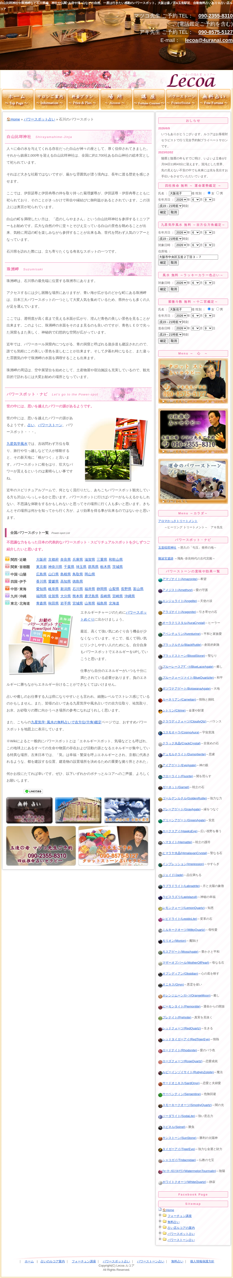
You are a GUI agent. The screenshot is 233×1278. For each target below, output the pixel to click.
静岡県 (102, 589)
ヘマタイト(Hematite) (175, 842)
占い (30, 425)
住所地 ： (164, 251)
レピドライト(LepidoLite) (177, 919)
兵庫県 (77, 559)
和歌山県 (116, 559)
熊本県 (77, 596)
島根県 (65, 574)
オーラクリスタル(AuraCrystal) (181, 623)
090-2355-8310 (215, 16)
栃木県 (105, 567)
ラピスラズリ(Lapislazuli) (177, 897)
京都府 (53, 559)
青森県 (41, 603)
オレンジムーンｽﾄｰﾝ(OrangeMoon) (184, 995)
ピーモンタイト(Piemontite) (179, 1006)
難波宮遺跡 (165, 558)
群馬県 (93, 567)
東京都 (41, 567)
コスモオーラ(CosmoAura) (178, 732)
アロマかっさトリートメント (178, 521)
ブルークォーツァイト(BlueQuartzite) (186, 677)
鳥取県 (77, 574)
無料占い (174, 1222)
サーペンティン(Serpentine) (179, 1094)
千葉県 (69, 567)
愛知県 (41, 589)
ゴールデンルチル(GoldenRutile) (182, 798)
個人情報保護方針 (202, 1261)
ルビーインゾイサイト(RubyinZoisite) (186, 1072)
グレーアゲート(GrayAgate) (179, 809)
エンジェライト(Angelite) (177, 601)
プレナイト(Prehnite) (174, 1017)
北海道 (114, 603)
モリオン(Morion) (172, 940)
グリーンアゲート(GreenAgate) (182, 820)
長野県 (126, 589)
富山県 (138, 589)
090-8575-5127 (215, 32)
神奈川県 (55, 567)
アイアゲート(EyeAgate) (177, 765)
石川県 (77, 589)
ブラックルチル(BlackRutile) (179, 644)
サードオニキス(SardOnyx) (179, 1083)
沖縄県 (129, 596)
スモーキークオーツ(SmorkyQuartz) (185, 1105)
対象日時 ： (166, 245)
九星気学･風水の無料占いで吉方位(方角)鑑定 (66, 722)
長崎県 (105, 596)
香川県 (41, 581)
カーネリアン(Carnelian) (177, 699)
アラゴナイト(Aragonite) (177, 612)
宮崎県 (117, 596)
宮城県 (77, 603)
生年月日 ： (166, 199)
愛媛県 (53, 581)
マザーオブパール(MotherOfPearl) (183, 962)
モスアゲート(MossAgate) (178, 951)
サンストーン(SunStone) (177, 1138)
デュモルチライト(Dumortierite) (182, 754)
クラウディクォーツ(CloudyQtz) (182, 721)
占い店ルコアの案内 (181, 1228)
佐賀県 (53, 596)
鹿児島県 (92, 596)
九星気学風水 (17, 444)
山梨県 (114, 589)
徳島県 (77, 581)
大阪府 (41, 559)
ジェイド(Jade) (170, 875)
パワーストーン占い (181, 1240)
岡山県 (90, 574)
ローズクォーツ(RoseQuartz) (180, 1061)
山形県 (90, 603)
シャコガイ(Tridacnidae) (177, 1160)
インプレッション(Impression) (181, 864)
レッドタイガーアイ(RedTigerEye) (184, 1039)
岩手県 (65, 603)
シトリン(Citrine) (172, 710)
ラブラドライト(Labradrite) (179, 886)
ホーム (29, 1261)
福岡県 (41, 596)
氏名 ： (163, 193)
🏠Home (13, 119)
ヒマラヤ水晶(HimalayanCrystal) (182, 853)
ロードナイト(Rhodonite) (177, 1050)
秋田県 (53, 603)
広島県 (41, 574)
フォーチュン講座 (180, 1216)
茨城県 (117, 567)
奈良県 (65, 559)
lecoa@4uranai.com (209, 40)
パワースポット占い (39, 119)
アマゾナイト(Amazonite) (177, 579)
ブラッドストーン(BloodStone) (181, 655)
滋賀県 (90, 559)
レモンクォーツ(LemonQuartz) (181, 908)
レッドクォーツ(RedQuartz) (179, 1028)
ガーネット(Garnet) (173, 787)
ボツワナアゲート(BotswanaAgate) (184, 688)
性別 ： (200, 193)
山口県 (53, 574)
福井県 (90, 589)
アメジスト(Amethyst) (175, 590)
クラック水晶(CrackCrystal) (179, 743)
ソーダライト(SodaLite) (176, 1116)
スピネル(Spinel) (171, 1127)
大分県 (65, 596)
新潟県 (65, 589)
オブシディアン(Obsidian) (178, 973)
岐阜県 (53, 589)
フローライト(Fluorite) (175, 776)
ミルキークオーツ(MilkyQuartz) (181, 929)
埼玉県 (81, 567)
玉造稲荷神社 (167, 547)
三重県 (102, 559)
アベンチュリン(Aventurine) (179, 634)
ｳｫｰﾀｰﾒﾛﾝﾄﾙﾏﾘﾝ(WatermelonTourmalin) (187, 1171)
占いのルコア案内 (53, 1261)
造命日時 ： (166, 328)
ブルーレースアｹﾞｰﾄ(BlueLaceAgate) (185, 666)
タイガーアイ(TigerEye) (176, 1149)
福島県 (102, 603)
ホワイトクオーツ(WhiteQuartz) (182, 1182)
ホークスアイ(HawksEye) (177, 831)
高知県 (65, 581)
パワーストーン (50, 425)
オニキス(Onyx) (171, 984)
